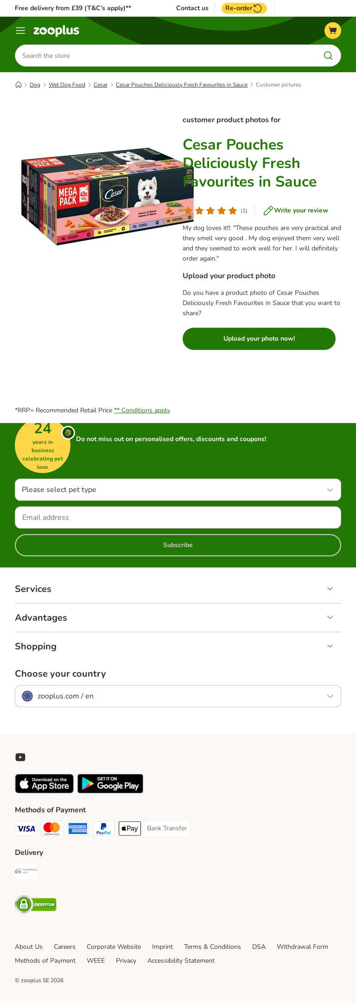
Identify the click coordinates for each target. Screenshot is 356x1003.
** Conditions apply (142, 410)
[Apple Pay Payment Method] (130, 830)
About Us (29, 946)
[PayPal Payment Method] (104, 830)
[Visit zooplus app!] (44, 791)
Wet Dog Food (67, 84)
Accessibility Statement (181, 960)
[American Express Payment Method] (78, 830)
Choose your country (60, 673)
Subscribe (178, 545)
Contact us (192, 8)
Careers (65, 946)
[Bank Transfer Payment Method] (167, 828)
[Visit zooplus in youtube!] (20, 757)
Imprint (162, 946)
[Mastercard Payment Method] (52, 830)
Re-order (244, 8)
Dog (35, 84)
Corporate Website (114, 946)
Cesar (101, 84)
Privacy (126, 960)
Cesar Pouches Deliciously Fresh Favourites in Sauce (182, 84)
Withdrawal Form (302, 946)
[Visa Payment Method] (26, 830)
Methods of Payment (45, 960)
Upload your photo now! (259, 338)
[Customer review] (215, 210)
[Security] (36, 906)
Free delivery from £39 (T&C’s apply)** (73, 8)
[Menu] (20, 30)
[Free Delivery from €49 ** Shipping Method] (26, 873)
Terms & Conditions (212, 946)
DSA (259, 946)
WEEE (96, 960)
